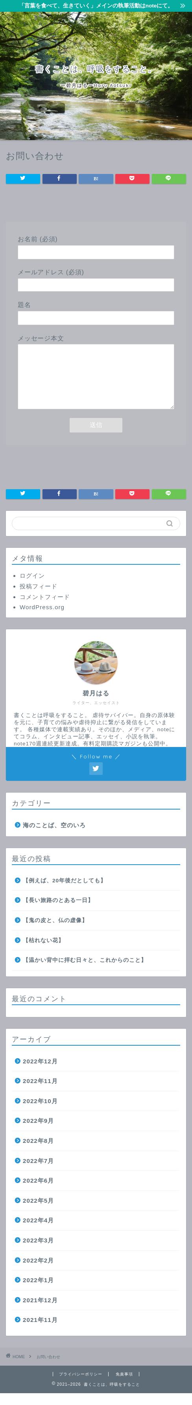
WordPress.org (42, 619)
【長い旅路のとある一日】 (58, 912)
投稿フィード (38, 598)
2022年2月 (38, 1272)
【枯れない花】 (43, 952)
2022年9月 (38, 1132)
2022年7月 (38, 1172)
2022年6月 (38, 1192)
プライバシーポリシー (80, 1386)
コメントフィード (45, 608)
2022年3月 (38, 1252)
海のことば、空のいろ (54, 837)
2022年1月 (38, 1292)
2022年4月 (38, 1232)
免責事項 (124, 1386)
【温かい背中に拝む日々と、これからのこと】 (85, 972)
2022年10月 (40, 1112)
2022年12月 (40, 1073)
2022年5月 (38, 1212)
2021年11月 (40, 1331)
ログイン (32, 587)
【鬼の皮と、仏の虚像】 (55, 932)
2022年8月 (38, 1152)
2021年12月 (40, 1312)
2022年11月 (40, 1092)
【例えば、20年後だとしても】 (64, 892)
